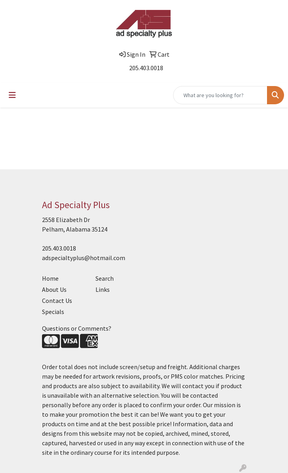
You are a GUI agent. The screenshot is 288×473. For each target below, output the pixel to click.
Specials (53, 312)
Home (50, 278)
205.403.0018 (146, 68)
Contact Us (57, 300)
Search (104, 278)
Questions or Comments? (76, 328)
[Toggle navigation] (12, 95)
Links (102, 289)
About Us (54, 289)
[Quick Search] (220, 95)
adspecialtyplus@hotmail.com (83, 258)
